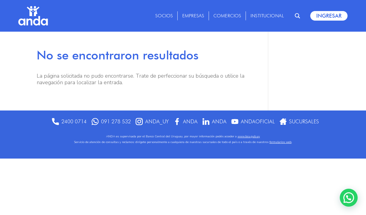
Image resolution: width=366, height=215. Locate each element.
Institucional (267, 16)
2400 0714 (66, 121)
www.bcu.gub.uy (249, 136)
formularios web (280, 142)
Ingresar (329, 16)
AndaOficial (254, 121)
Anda (185, 121)
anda (215, 121)
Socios (164, 16)
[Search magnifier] (297, 16)
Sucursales (302, 121)
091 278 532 (109, 121)
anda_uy (151, 121)
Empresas (193, 16)
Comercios (227, 16)
